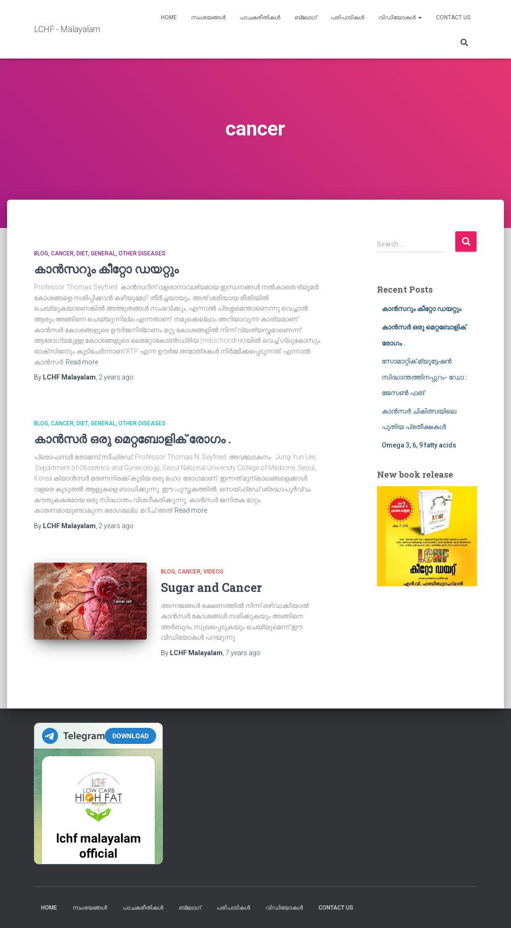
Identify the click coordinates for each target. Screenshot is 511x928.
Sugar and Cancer (211, 587)
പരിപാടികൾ (347, 17)
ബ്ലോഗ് (305, 17)
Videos (213, 571)
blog (41, 253)
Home (169, 17)
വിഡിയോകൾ (400, 17)
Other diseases (142, 253)
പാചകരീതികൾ (260, 17)
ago (116, 377)
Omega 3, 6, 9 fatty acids (419, 445)
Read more (82, 362)
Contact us (453, 17)
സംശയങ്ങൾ (208, 17)
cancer (62, 253)
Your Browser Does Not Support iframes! (98, 793)
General (103, 253)
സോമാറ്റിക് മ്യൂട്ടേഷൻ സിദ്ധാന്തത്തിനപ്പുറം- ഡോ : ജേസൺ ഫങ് (424, 377)
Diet (82, 253)
